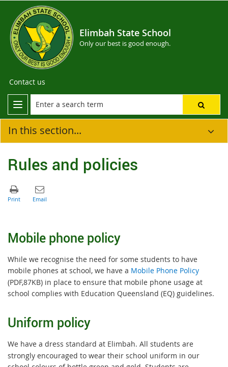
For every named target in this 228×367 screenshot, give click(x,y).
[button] (201, 104)
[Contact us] (27, 82)
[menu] (18, 104)
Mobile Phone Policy (165, 270)
